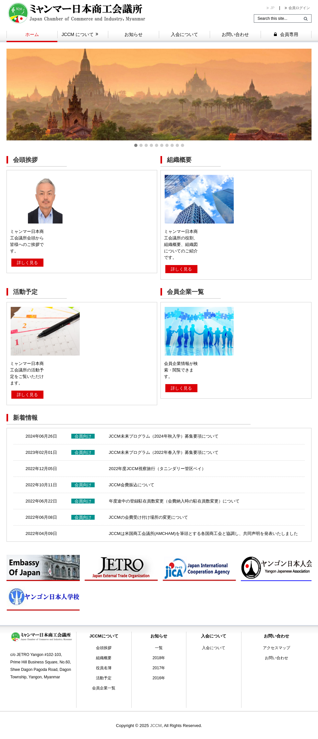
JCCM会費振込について (131, 484)
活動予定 (104, 678)
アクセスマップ (276, 648)
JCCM (156, 725)
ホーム (32, 34)
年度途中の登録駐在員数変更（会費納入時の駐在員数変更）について (174, 501)
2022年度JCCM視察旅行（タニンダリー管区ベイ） (157, 468)
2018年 (159, 658)
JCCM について (78, 34)
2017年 (159, 668)
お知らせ (133, 34)
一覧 (159, 648)
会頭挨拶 (104, 648)
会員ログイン (297, 7)
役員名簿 (104, 668)
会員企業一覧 (103, 688)
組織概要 (104, 658)
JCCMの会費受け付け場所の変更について (148, 517)
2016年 (159, 678)
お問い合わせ (235, 34)
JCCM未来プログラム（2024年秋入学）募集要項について (163, 436)
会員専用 (286, 34)
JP (270, 7)
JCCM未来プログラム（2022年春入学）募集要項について (163, 452)
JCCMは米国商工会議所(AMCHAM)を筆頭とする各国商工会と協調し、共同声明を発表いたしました (203, 533)
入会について (184, 34)
